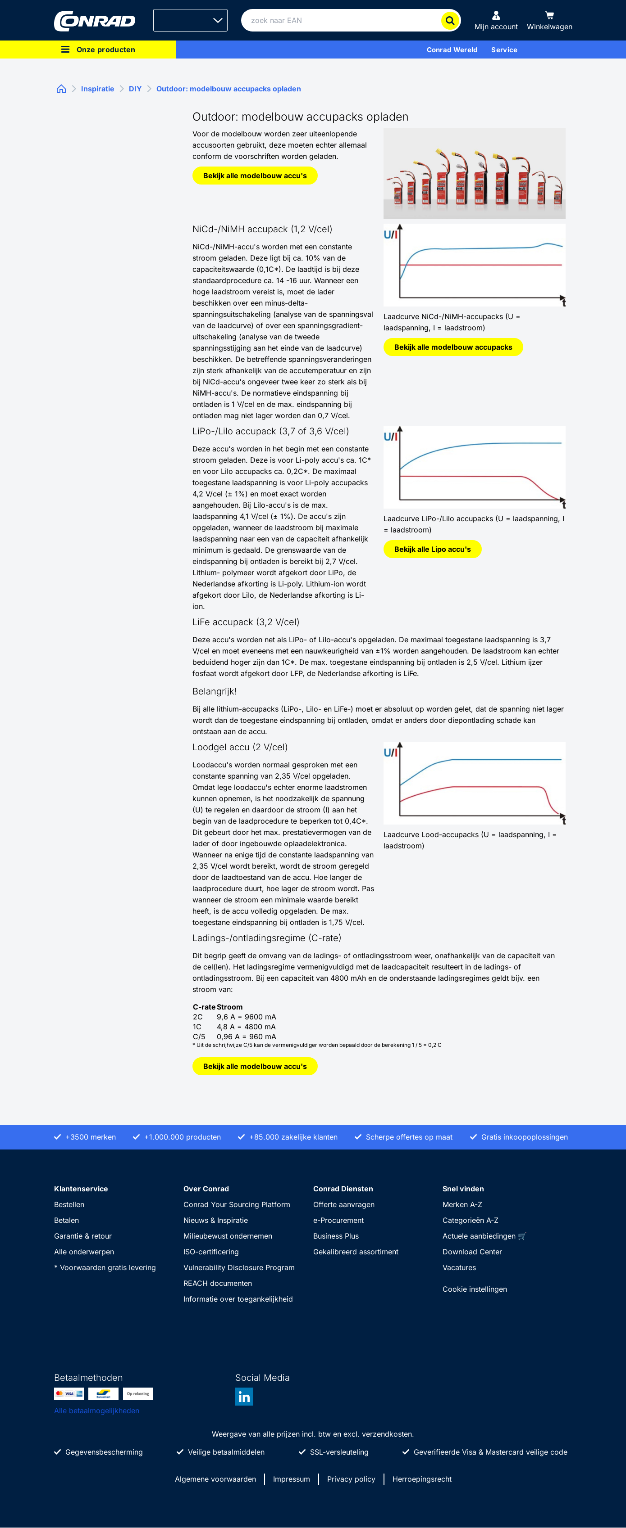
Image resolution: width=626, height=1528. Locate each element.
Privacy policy (351, 1478)
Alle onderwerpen (84, 1251)
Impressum (291, 1478)
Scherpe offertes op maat (409, 1136)
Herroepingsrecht (422, 1478)
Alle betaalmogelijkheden (96, 1410)
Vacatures (459, 1267)
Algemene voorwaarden (215, 1478)
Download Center (472, 1251)
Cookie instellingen (475, 1289)
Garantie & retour (83, 1235)
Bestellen (69, 1204)
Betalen (66, 1220)
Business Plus (336, 1235)
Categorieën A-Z (470, 1220)
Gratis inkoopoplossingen (524, 1136)
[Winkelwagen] (549, 20)
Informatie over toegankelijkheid (238, 1298)
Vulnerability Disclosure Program (239, 1267)
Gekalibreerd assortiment (355, 1251)
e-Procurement (338, 1220)
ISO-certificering (211, 1251)
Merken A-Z (462, 1204)
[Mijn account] (496, 20)
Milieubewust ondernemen (227, 1235)
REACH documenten (217, 1283)
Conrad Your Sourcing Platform (236, 1204)
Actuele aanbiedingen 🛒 (485, 1235)
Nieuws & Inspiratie (215, 1220)
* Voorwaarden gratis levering (105, 1267)
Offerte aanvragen (344, 1204)
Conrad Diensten (343, 1188)
